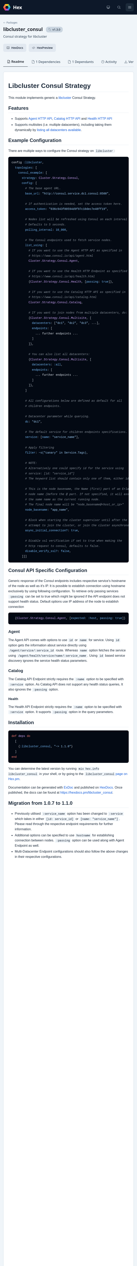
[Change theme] (108, 7)
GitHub (12, 1108)
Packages (10, 22)
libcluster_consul (23, 29)
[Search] (119, 7)
